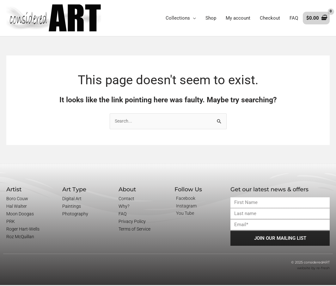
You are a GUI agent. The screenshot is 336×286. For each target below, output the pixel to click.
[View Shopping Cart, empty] (316, 18)
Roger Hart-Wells (23, 229)
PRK (10, 222)
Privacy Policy (132, 222)
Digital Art (72, 199)
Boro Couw (17, 199)
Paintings (71, 206)
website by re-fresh (313, 269)
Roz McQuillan (20, 237)
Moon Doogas (20, 214)
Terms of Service (134, 229)
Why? (124, 206)
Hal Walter (16, 206)
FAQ (122, 214)
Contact (126, 199)
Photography (75, 214)
